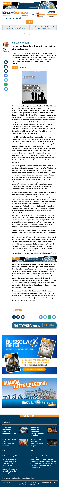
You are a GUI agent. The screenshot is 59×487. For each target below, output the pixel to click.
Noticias (41, 16)
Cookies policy (15, 478)
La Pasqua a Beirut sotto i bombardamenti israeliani (9, 443)
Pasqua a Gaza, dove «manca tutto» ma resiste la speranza (37, 443)
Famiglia (33, 34)
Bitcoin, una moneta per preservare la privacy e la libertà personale (37, 432)
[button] (29, 22)
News (40, 13)
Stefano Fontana (6, 50)
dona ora (51, 12)
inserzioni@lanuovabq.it (9, 473)
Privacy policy (6, 478)
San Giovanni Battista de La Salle (43, 27)
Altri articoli (29, 415)
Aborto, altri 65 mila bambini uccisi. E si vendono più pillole (9, 431)
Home (26, 34)
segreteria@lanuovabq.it (9, 471)
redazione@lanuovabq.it (9, 469)
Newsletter (52, 16)
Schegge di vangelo (16, 27)
